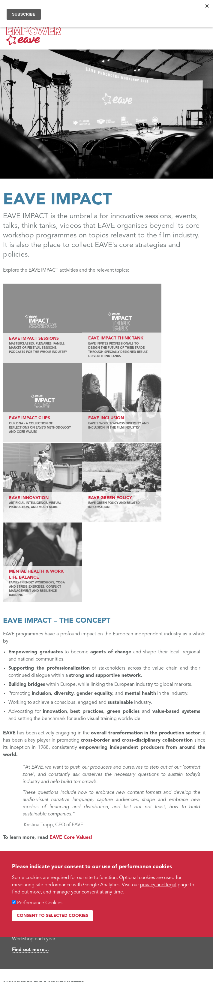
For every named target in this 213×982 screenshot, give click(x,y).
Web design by (20, 939)
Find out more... (30, 833)
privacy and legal (158, 885)
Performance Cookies (39, 903)
